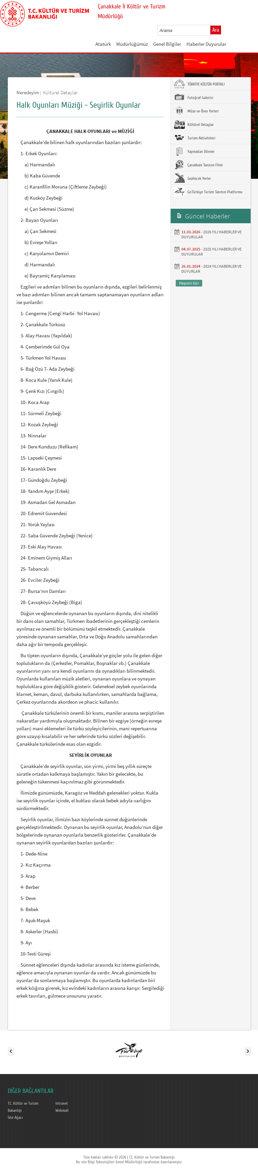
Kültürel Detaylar (60, 92)
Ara (215, 30)
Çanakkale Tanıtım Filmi (198, 164)
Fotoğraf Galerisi (193, 97)
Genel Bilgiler (167, 44)
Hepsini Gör (189, 283)
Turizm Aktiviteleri (194, 137)
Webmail (62, 1110)
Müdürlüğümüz (132, 44)
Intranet (61, 1103)
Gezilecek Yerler (192, 178)
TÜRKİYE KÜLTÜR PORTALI (199, 84)
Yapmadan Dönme (194, 151)
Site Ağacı (15, 1117)
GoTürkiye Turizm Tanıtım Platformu (208, 191)
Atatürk (103, 44)
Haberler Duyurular (206, 44)
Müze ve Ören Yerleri (196, 110)
